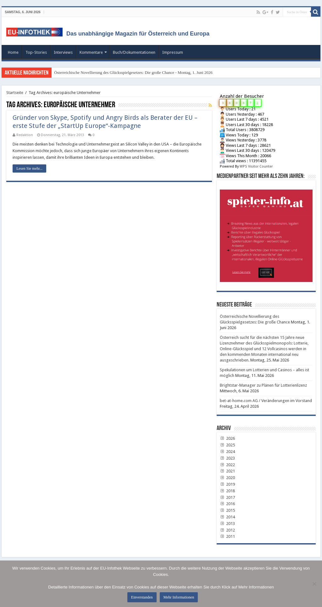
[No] (314, 584)
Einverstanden (142, 597)
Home (13, 52)
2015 (227, 510)
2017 (227, 497)
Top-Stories (36, 52)
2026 (227, 438)
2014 (227, 517)
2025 (227, 445)
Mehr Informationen (179, 597)
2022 (227, 464)
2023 (227, 458)
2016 (227, 503)
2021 (227, 471)
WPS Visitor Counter (256, 166)
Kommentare (91, 52)
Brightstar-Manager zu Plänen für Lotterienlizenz (263, 385)
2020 (227, 477)
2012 (227, 530)
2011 (227, 536)
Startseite (14, 92)
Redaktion (24, 135)
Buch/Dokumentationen (134, 52)
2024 (227, 451)
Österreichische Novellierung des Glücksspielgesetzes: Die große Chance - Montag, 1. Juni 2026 (133, 72)
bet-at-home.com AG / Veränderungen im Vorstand (266, 400)
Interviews (63, 52)
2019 (227, 484)
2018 (227, 490)
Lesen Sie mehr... (29, 168)
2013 (227, 523)
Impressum (172, 52)
